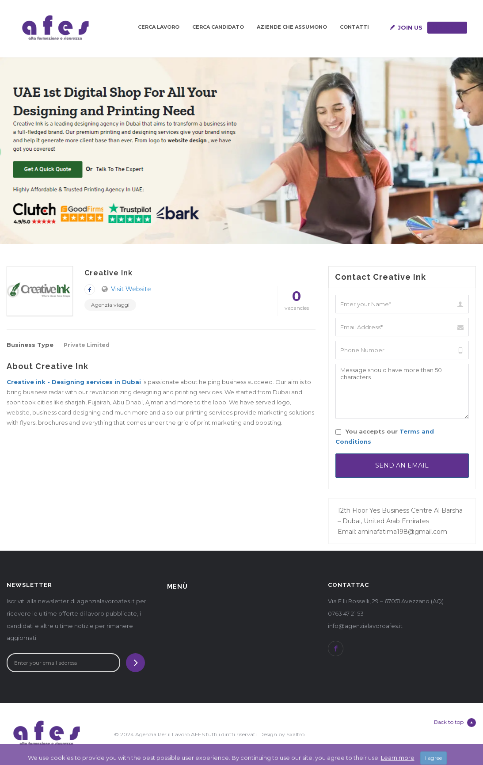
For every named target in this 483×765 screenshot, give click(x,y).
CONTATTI (354, 27)
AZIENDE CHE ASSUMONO (292, 27)
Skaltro (295, 734)
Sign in (447, 27)
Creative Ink (108, 273)
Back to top (455, 722)
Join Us (410, 27)
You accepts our (384, 436)
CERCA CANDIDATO (218, 27)
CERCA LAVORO (158, 27)
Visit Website (131, 289)
